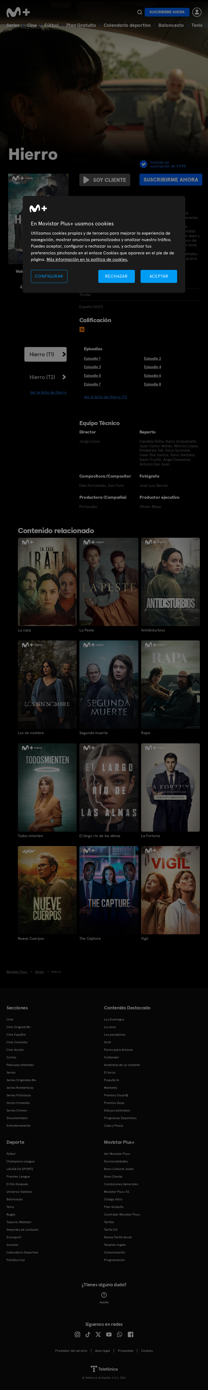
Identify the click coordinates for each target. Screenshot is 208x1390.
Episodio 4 (152, 367)
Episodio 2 (152, 358)
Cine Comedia (16, 1042)
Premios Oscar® (116, 1095)
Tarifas (109, 1222)
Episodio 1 (92, 358)
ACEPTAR (159, 276)
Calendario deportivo (127, 25)
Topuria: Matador (19, 1222)
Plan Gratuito (81, 25)
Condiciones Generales (121, 1184)
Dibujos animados (117, 1110)
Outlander (111, 1057)
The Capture (90, 938)
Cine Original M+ (18, 1027)
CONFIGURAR (49, 276)
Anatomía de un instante (122, 1065)
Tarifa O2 (111, 1229)
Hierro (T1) (42, 354)
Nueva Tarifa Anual (118, 1237)
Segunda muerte (93, 733)
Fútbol (51, 25)
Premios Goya (114, 1102)
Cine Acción (15, 1049)
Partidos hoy (15, 1260)
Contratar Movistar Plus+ (122, 1214)
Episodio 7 (92, 384)
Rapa (145, 733)
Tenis (197, 25)
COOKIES (147, 1350)
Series (13, 25)
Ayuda (104, 1298)
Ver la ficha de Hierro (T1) (105, 397)
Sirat (107, 1042)
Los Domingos (114, 1019)
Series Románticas (19, 1087)
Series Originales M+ (21, 1080)
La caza (24, 630)
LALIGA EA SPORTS (19, 1169)
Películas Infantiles (20, 1065)
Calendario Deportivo (22, 1252)
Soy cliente (104, 179)
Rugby (10, 1214)
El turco (109, 1072)
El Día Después (17, 1184)
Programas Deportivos (120, 1118)
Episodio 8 (152, 384)
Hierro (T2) (42, 377)
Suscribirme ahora (167, 12)
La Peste (86, 630)
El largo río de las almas (99, 835)
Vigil (144, 938)
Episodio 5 (92, 375)
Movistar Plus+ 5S (116, 1191)
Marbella (110, 1087)
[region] (104, 244)
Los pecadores (114, 1034)
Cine (32, 25)
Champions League (20, 1161)
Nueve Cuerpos (31, 938)
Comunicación (114, 1252)
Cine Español (16, 1034)
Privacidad (125, 1350)
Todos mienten (30, 835)
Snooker (12, 1244)
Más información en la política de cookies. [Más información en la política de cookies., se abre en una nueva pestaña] (87, 259)
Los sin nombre (31, 733)
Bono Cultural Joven (119, 1169)
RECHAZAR (116, 276)
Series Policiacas (18, 1095)
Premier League (18, 1176)
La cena (110, 1027)
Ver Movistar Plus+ (117, 1153)
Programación (114, 1260)
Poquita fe (111, 1080)
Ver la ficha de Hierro (48, 392)
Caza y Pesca (113, 1125)
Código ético (113, 1199)
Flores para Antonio (118, 1049)
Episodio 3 (92, 367)
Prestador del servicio (71, 1350)
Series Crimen (16, 1110)
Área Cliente (113, 1176)
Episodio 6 (152, 375)
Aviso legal (102, 1350)
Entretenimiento (18, 1125)
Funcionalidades (116, 1161)
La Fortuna (150, 835)
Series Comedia (18, 1102)
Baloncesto (171, 25)
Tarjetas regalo (115, 1244)
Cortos (11, 1057)
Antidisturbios (153, 630)
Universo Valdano (19, 1191)
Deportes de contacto (22, 1229)
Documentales (17, 1118)
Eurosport (13, 1237)
